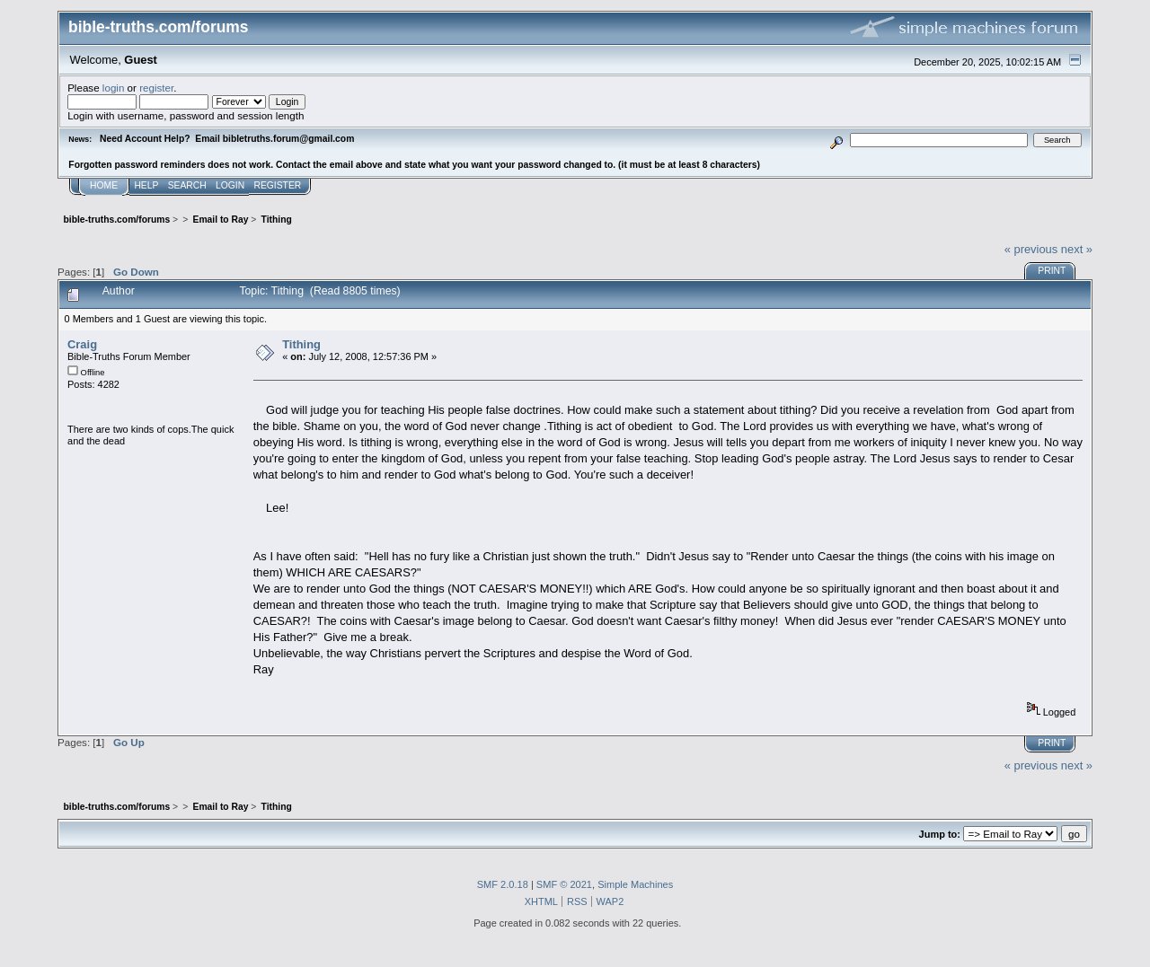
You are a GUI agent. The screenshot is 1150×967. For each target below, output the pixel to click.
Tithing (301, 344)
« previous (1031, 249)
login (113, 87)
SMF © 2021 (564, 884)
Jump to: (939, 834)
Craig (82, 344)
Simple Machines (635, 884)
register (156, 87)
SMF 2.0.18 (502, 884)
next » (1076, 249)
